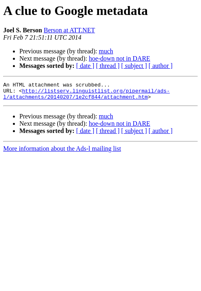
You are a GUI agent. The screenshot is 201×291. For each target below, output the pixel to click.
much (106, 51)
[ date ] (85, 65)
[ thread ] (108, 65)
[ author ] (161, 65)
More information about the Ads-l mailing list (62, 152)
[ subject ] (134, 65)
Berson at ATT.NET (69, 30)
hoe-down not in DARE (119, 58)
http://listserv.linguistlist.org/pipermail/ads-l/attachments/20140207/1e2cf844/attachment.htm (86, 96)
